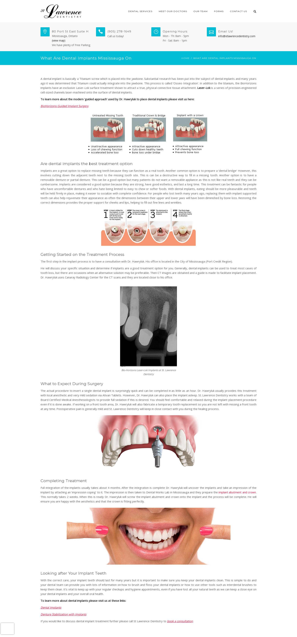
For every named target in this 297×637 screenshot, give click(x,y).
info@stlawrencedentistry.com (236, 36)
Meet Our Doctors (173, 11)
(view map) (58, 40)
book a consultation (180, 621)
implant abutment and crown (237, 492)
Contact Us (238, 11)
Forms (219, 11)
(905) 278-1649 (119, 31)
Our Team (200, 11)
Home (185, 58)
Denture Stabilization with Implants (63, 614)
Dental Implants (51, 607)
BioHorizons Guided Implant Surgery (64, 106)
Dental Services (140, 11)
